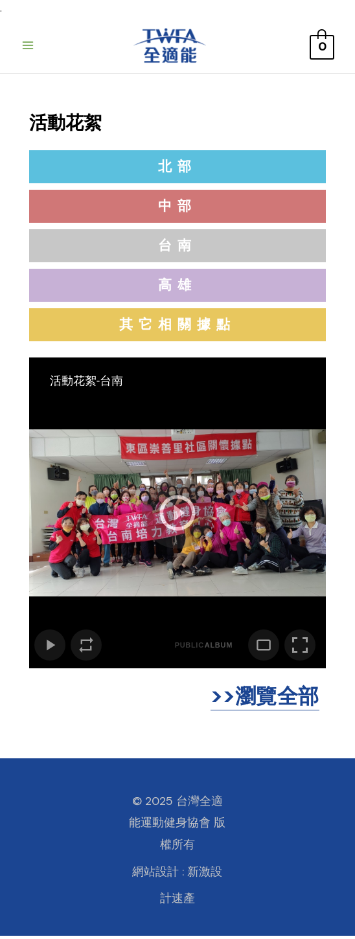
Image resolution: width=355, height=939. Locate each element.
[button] (177, 170)
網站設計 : (158, 875)
